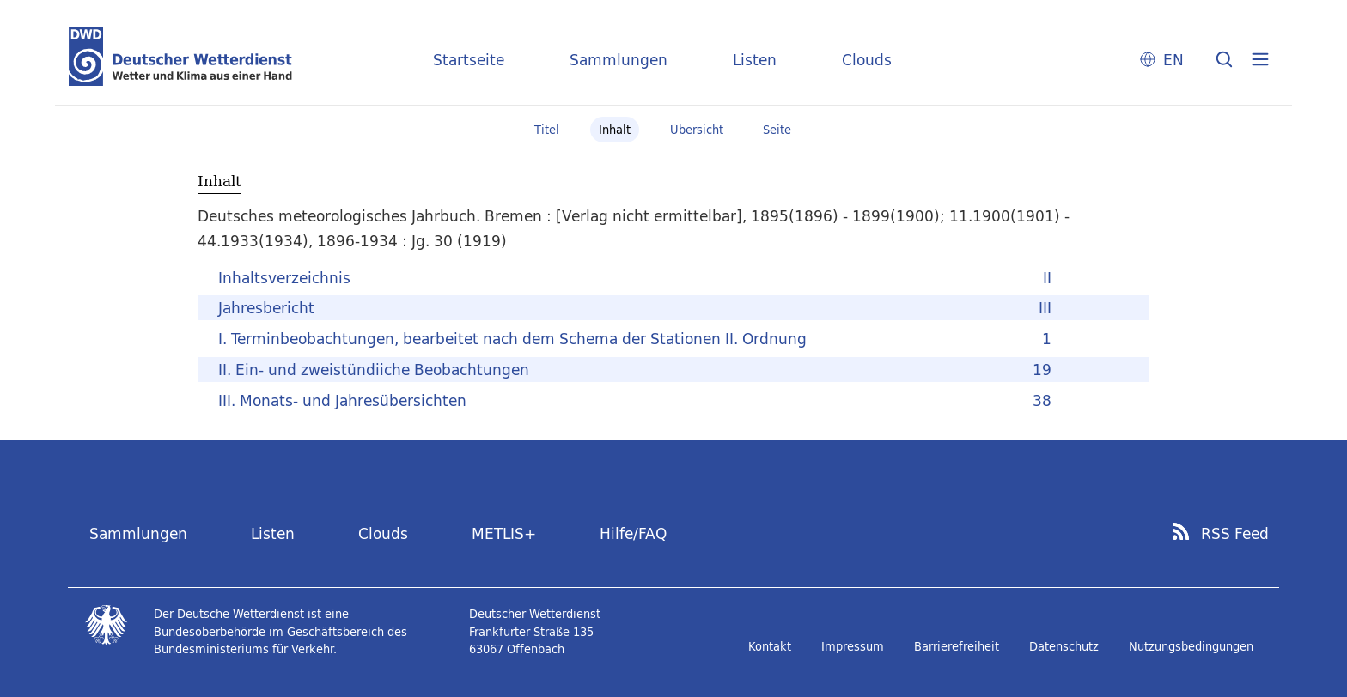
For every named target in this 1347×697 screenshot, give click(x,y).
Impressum (852, 646)
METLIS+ (504, 533)
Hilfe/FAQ (633, 533)
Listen (755, 59)
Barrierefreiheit (956, 646)
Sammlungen (618, 59)
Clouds (867, 59)
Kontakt (769, 646)
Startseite (468, 59)
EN (1173, 59)
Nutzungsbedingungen (1191, 646)
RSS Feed (1235, 533)
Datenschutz (1064, 646)
